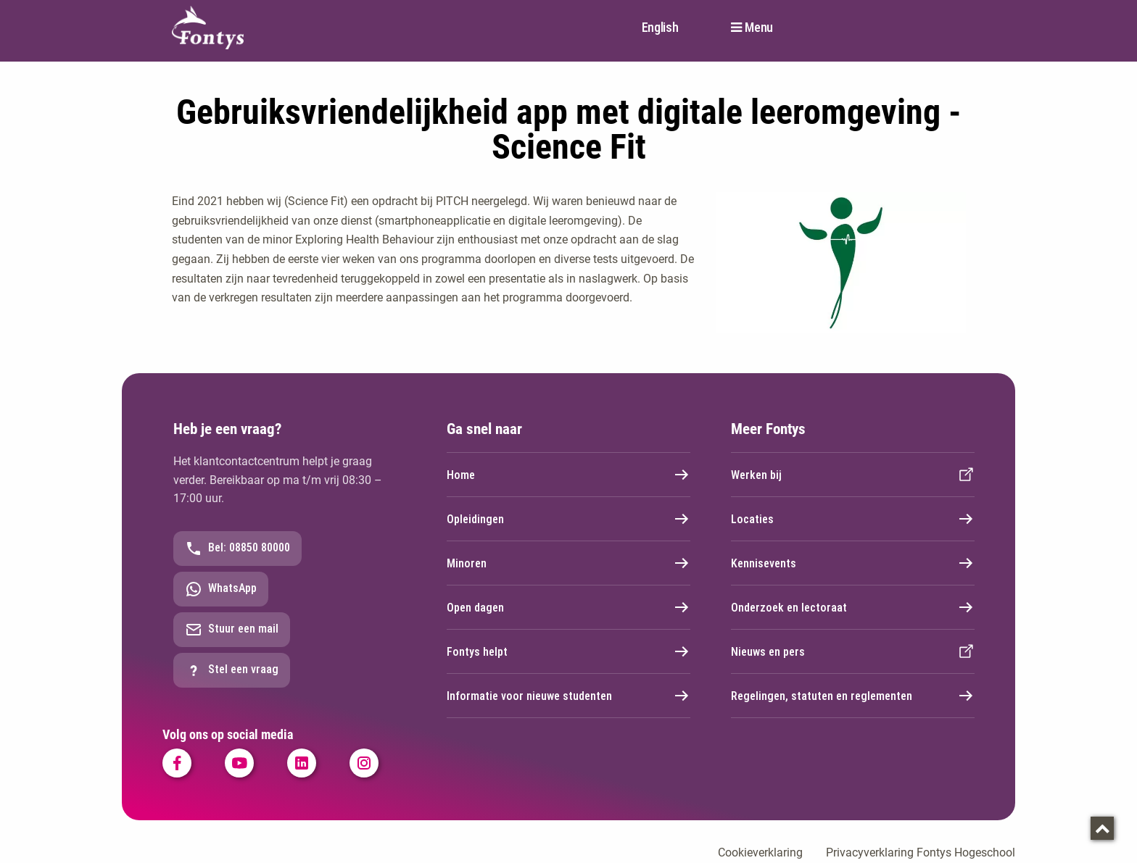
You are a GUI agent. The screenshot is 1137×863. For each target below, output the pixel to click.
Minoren (568, 563)
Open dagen (568, 607)
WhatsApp (221, 589)
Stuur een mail (231, 629)
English (660, 27)
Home (568, 474)
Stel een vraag (231, 670)
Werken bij (853, 474)
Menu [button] (759, 27)
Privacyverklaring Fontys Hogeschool (920, 852)
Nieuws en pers (853, 651)
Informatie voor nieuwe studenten (568, 695)
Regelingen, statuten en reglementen (853, 695)
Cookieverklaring (760, 852)
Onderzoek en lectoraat (853, 607)
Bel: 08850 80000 (237, 548)
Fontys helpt (568, 651)
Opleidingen (568, 519)
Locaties (853, 519)
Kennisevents (853, 563)
